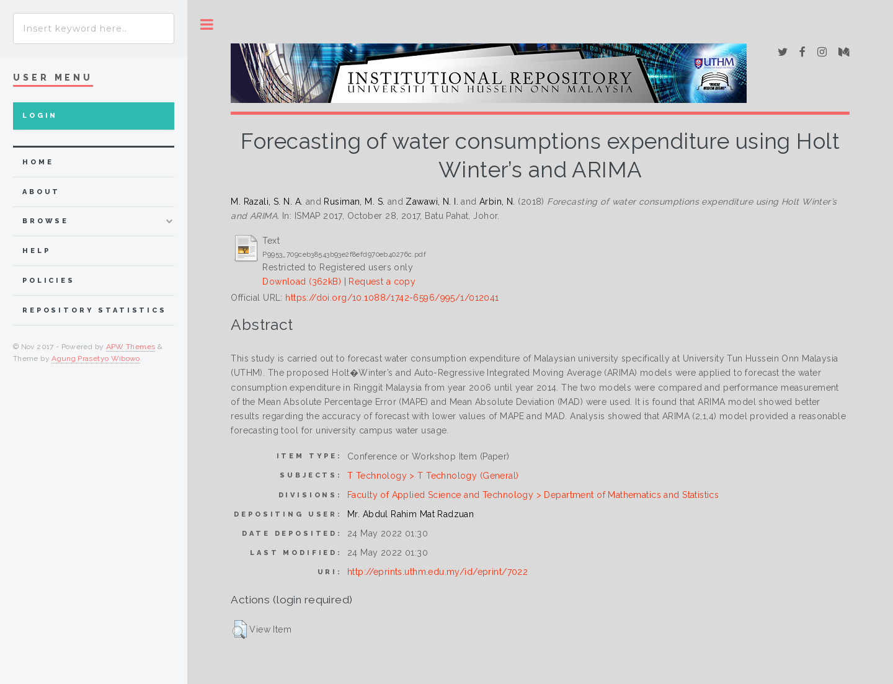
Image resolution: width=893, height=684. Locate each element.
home (37, 162)
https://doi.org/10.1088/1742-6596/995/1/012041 (392, 298)
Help (36, 251)
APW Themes (131, 346)
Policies (48, 281)
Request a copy (382, 281)
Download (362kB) (301, 281)
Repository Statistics (94, 310)
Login (40, 116)
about (41, 192)
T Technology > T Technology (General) (433, 476)
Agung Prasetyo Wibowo (95, 358)
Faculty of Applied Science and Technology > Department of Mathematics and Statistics (533, 495)
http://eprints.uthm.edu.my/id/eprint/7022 (437, 572)
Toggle (206, 24)
